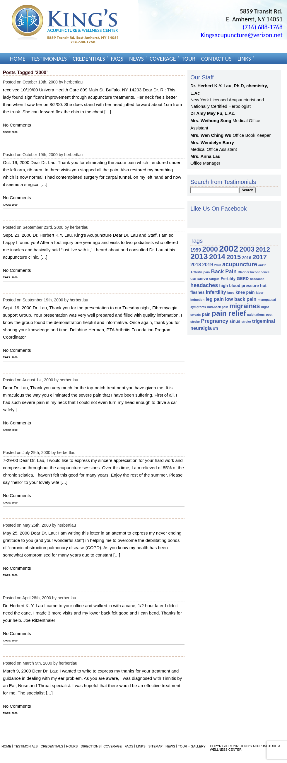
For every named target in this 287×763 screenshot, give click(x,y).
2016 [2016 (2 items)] (246, 257)
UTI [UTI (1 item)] (215, 328)
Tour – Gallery (192, 746)
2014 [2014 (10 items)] (217, 257)
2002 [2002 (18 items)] (228, 248)
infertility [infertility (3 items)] (216, 292)
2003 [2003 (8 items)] (247, 249)
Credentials (89, 58)
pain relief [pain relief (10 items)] (229, 313)
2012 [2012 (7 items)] (263, 249)
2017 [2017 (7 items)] (259, 257)
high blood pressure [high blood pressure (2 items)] (239, 285)
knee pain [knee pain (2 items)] (245, 292)
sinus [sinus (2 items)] (235, 321)
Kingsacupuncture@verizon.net (242, 35)
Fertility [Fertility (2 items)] (228, 278)
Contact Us (216, 58)
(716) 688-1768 (262, 27)
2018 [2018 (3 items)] (195, 264)
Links (244, 58)
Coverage (163, 58)
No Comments (17, 124)
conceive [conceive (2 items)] (199, 278)
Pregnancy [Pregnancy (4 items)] (214, 321)
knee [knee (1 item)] (230, 292)
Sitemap (155, 746)
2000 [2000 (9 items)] (210, 249)
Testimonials (49, 58)
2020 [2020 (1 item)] (217, 265)
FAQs (117, 58)
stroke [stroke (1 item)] (246, 321)
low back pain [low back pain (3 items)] (240, 299)
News (136, 58)
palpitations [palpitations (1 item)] (256, 314)
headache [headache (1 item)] (257, 279)
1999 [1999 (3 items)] (195, 249)
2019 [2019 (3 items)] (207, 264)
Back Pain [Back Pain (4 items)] (223, 271)
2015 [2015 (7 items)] (233, 257)
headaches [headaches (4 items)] (204, 285)
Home (17, 58)
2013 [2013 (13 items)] (199, 256)
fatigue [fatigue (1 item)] (214, 279)
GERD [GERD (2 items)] (243, 278)
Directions (90, 746)
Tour (188, 58)
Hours (72, 746)
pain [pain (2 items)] (206, 314)
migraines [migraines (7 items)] (244, 306)
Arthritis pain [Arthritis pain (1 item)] (200, 272)
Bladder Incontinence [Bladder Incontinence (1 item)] (253, 272)
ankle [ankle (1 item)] (262, 265)
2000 (15, 132)
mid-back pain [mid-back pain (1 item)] (217, 307)
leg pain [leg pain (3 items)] (215, 299)
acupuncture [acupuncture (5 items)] (239, 264)
